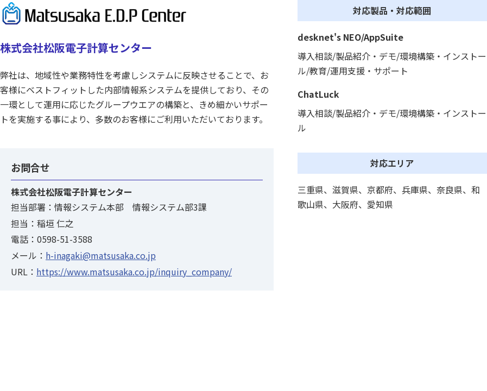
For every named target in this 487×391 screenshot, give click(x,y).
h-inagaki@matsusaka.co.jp (101, 255)
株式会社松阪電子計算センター (76, 47)
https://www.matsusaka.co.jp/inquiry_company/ (134, 271)
